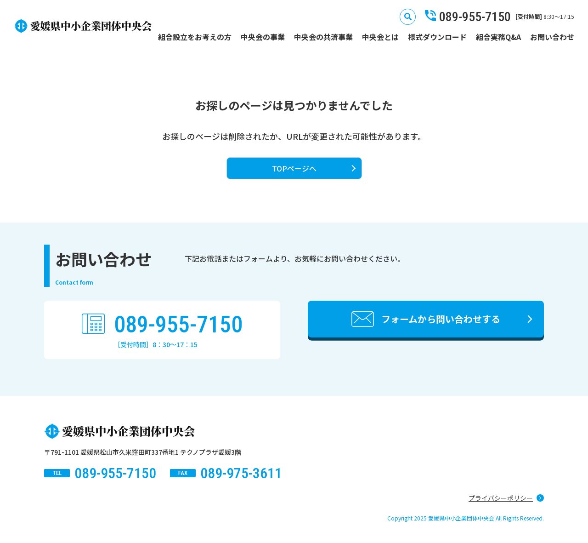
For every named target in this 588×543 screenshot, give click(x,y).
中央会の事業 (263, 36)
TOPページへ (294, 168)
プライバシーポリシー (501, 498)
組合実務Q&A (498, 36)
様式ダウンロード (437, 36)
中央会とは (380, 36)
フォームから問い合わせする (440, 319)
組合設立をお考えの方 (195, 36)
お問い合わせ (552, 36)
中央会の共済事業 (323, 36)
